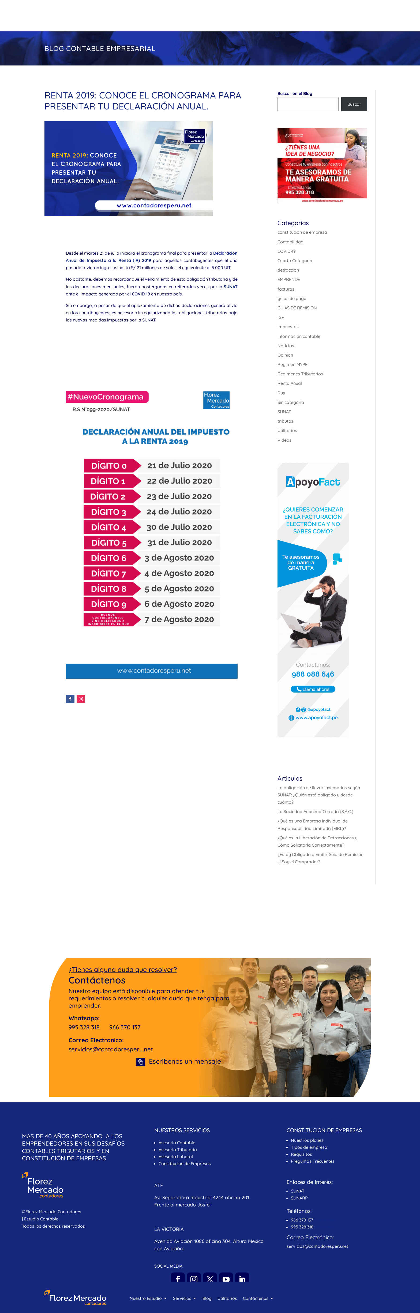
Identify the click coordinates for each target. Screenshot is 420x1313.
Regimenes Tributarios (300, 373)
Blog (207, 17)
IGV (281, 317)
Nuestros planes (307, 1140)
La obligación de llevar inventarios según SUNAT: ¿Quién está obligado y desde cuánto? (319, 795)
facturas (286, 289)
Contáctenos (255, 17)
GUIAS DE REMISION (297, 307)
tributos (285, 421)
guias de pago (292, 298)
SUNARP (299, 1198)
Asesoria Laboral (176, 1156)
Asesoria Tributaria (178, 1149)
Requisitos (301, 1154)
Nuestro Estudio (146, 17)
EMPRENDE (289, 279)
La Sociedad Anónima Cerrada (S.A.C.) (315, 811)
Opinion (285, 355)
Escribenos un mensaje (185, 1061)
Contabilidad (290, 241)
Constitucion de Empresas (185, 1163)
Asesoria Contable (177, 1142)
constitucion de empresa (302, 232)
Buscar (354, 104)
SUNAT (284, 411)
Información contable (299, 336)
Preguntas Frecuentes (313, 1161)
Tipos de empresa (309, 1147)
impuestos (288, 326)
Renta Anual (290, 383)
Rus (281, 393)
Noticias (286, 345)
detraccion (288, 270)
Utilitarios (227, 17)
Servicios (182, 17)
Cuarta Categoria (295, 260)
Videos (284, 440)
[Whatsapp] (405, 1299)
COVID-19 (287, 251)
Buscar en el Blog (295, 93)
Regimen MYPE (293, 364)
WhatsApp (325, 1220)
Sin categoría (291, 402)
